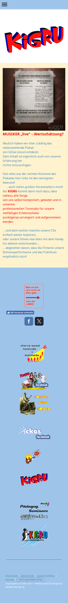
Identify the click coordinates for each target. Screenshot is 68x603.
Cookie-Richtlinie (46, 575)
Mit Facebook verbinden (20, 312)
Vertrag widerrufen (30, 579)
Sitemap (9, 579)
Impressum (11, 575)
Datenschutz (27, 575)
